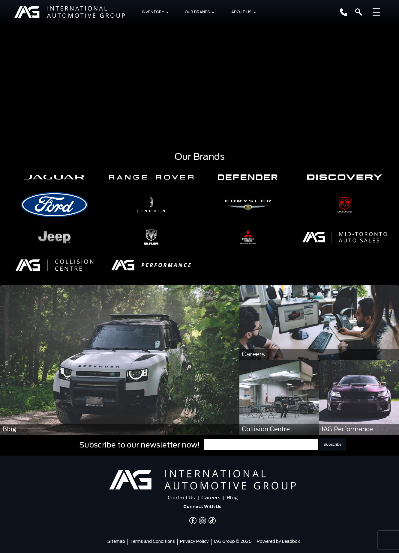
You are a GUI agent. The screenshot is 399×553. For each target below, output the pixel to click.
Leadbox (291, 542)
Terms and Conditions (152, 542)
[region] (199, 70)
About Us (241, 12)
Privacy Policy (194, 542)
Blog (232, 497)
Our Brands (197, 12)
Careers (210, 497)
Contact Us (181, 497)
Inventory (153, 12)
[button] (54, 177)
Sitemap (116, 542)
